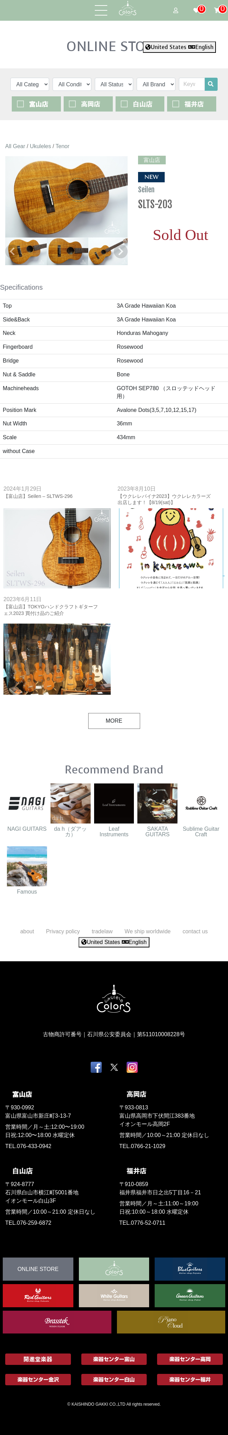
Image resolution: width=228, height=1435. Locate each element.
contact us (195, 931)
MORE (114, 721)
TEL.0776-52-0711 (142, 1223)
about (27, 931)
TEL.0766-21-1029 (142, 1146)
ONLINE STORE (114, 46)
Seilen (147, 189)
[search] (211, 84)
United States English (179, 47)
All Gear (15, 146)
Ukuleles (40, 146)
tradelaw (102, 931)
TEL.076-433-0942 (28, 1146)
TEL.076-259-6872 (28, 1223)
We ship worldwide (148, 931)
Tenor (63, 146)
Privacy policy (63, 931)
